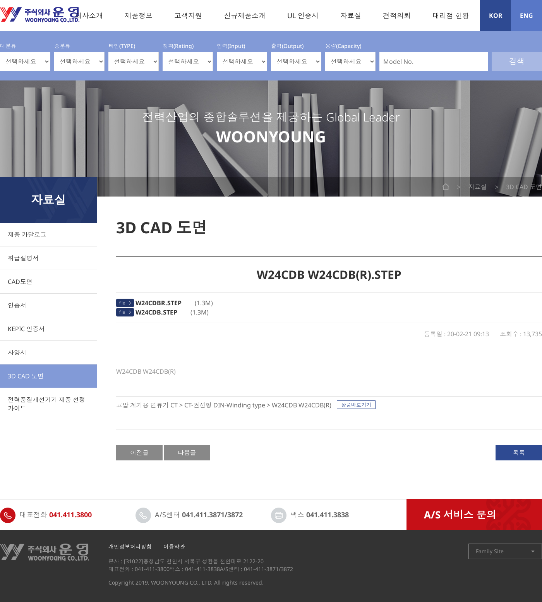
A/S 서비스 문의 (460, 515)
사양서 (17, 352)
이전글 (139, 452)
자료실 (350, 15)
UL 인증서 (303, 15)
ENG (526, 15)
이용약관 (174, 547)
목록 (519, 452)
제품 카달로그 (27, 234)
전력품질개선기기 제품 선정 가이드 (46, 403)
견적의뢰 (397, 15)
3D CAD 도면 (26, 376)
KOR (496, 15)
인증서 (17, 305)
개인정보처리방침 (130, 547)
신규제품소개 (245, 15)
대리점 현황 (450, 15)
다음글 (187, 452)
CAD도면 (20, 281)
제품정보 (139, 15)
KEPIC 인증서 (26, 329)
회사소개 (89, 15)
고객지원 (188, 15)
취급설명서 (23, 258)
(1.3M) (174, 303)
